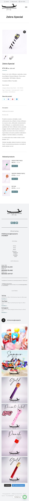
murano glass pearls (15, 90)
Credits (15, 497)
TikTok (4, 296)
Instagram (5, 308)
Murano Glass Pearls (11, 88)
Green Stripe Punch (17, 160)
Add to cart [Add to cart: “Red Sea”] (14, 191)
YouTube (4, 301)
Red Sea (14, 186)
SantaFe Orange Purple (18, 173)
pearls (22, 90)
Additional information (8, 111)
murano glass (7, 90)
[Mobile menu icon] (26, 7)
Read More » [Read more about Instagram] (4, 312)
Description (5, 107)
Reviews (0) (5, 115)
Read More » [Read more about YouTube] (4, 305)
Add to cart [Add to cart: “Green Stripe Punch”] (14, 166)
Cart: (22, 1)
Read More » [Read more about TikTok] (4, 299)
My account (13, 1)
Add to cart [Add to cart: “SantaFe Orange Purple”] (14, 178)
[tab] (14, 107)
